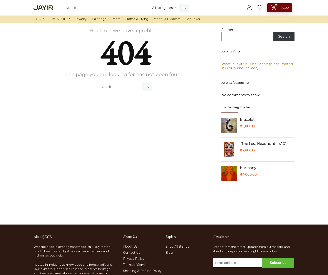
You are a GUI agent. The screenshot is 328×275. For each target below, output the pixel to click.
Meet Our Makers (167, 19)
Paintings (99, 19)
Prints (115, 19)
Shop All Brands (177, 246)
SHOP (59, 19)
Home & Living (137, 19)
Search (227, 30)
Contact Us (131, 253)
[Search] (184, 8)
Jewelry (81, 19)
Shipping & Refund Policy (142, 271)
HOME (41, 19)
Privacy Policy (133, 259)
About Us (193, 19)
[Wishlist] (259, 8)
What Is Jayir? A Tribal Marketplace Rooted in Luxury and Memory (257, 66)
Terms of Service (135, 265)
